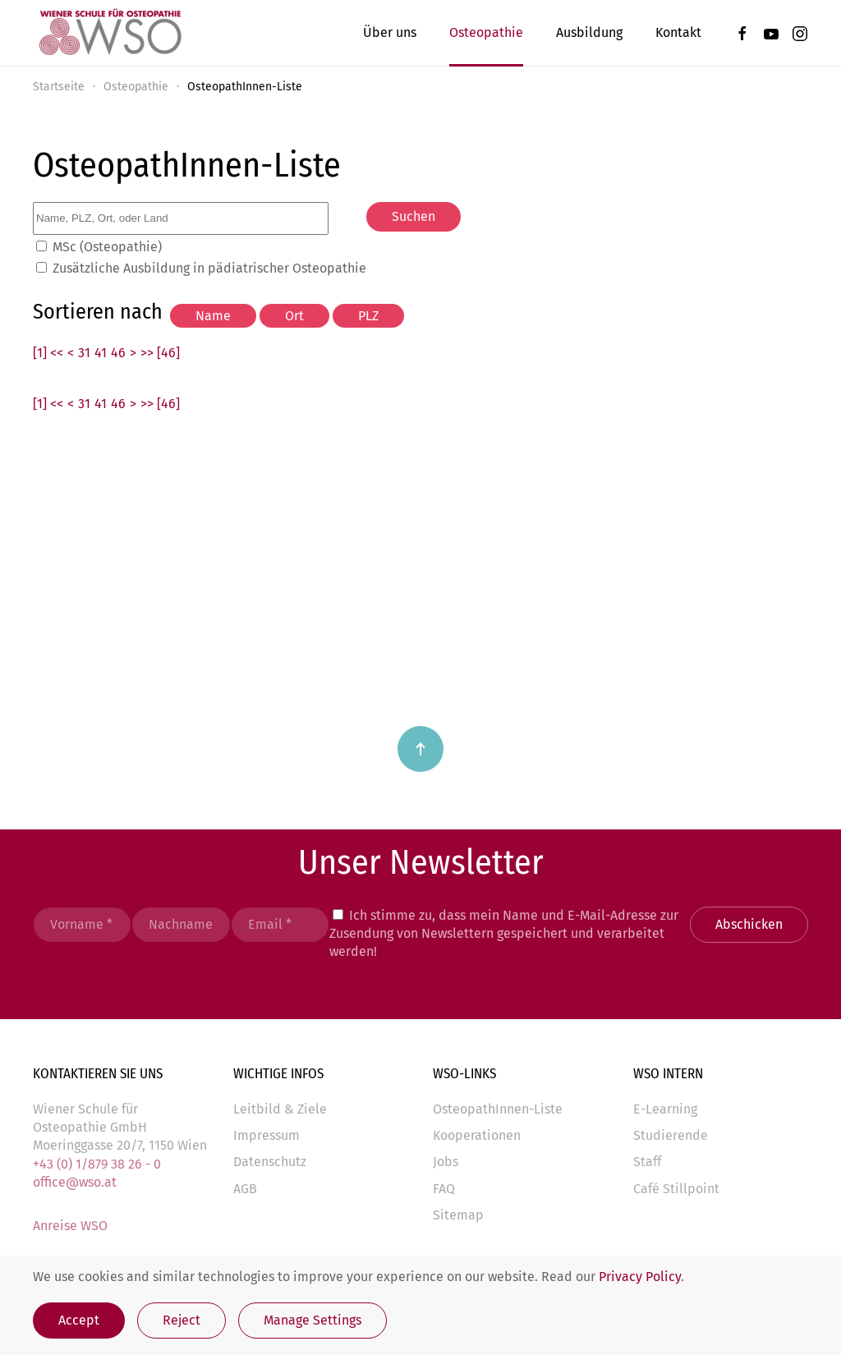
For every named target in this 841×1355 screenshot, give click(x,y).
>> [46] (160, 353)
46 (118, 353)
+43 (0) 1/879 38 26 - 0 (97, 1164)
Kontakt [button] (678, 32)
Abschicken (749, 924)
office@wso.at (75, 1182)
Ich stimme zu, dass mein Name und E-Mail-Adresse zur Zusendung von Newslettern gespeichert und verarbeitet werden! (503, 933)
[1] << (48, 353)
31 (84, 353)
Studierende (670, 1135)
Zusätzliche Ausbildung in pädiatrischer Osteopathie (209, 268)
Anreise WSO (70, 1225)
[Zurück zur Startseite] (109, 33)
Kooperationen (477, 1135)
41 (100, 353)
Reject (181, 1320)
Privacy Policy (640, 1276)
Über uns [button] (389, 32)
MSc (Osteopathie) (107, 247)
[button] (420, 749)
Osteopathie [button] (486, 32)
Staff (647, 1161)
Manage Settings (312, 1320)
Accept (78, 1320)
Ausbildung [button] (589, 32)
